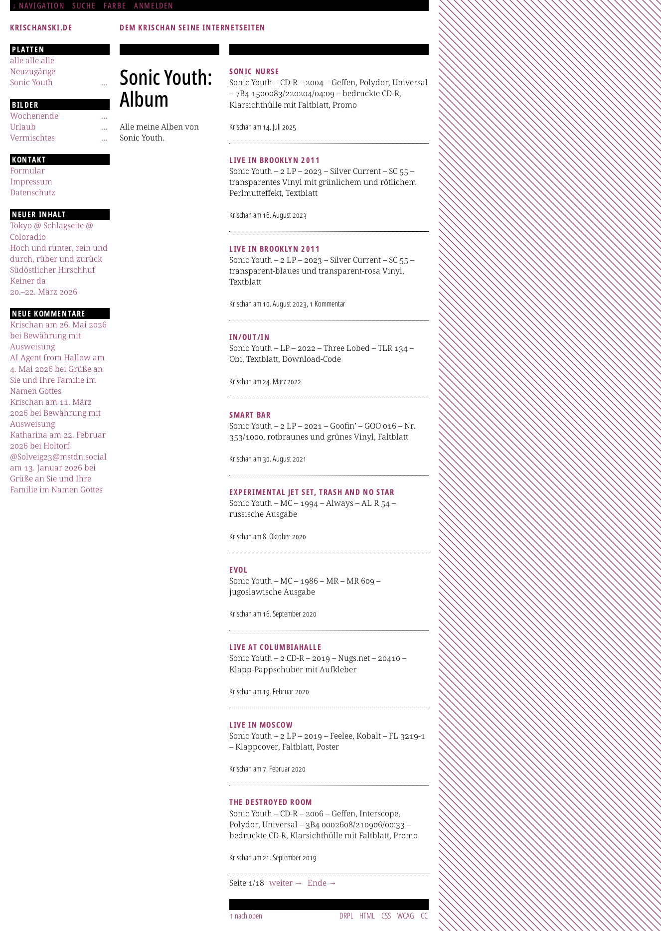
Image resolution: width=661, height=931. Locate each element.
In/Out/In (249, 336)
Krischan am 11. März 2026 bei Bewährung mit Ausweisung (55, 412)
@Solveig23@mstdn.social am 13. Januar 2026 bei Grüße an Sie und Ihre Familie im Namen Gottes (58, 473)
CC (424, 915)
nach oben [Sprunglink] (248, 915)
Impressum (31, 181)
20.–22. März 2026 (43, 291)
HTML (367, 915)
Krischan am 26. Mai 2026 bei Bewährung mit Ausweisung (58, 335)
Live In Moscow (261, 724)
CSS (386, 915)
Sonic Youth (31, 82)
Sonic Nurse (254, 71)
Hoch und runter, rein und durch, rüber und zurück (59, 253)
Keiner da (28, 280)
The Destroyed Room (271, 801)
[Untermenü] (104, 82)
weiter (282, 882)
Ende (318, 882)
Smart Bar (250, 414)
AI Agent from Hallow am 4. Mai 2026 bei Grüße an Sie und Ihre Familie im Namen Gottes (57, 374)
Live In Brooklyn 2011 (275, 160)
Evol (238, 569)
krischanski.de (41, 27)
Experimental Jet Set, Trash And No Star (311, 491)
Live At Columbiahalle (275, 646)
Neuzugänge (32, 71)
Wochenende (34, 115)
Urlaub (23, 126)
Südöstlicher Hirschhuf (52, 269)
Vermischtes (32, 137)
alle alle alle (32, 60)
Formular (27, 170)
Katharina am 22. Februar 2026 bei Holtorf (58, 440)
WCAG (405, 915)
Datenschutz (32, 192)
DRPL (346, 915)
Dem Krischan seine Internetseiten (193, 27)
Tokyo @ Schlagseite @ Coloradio (51, 231)
